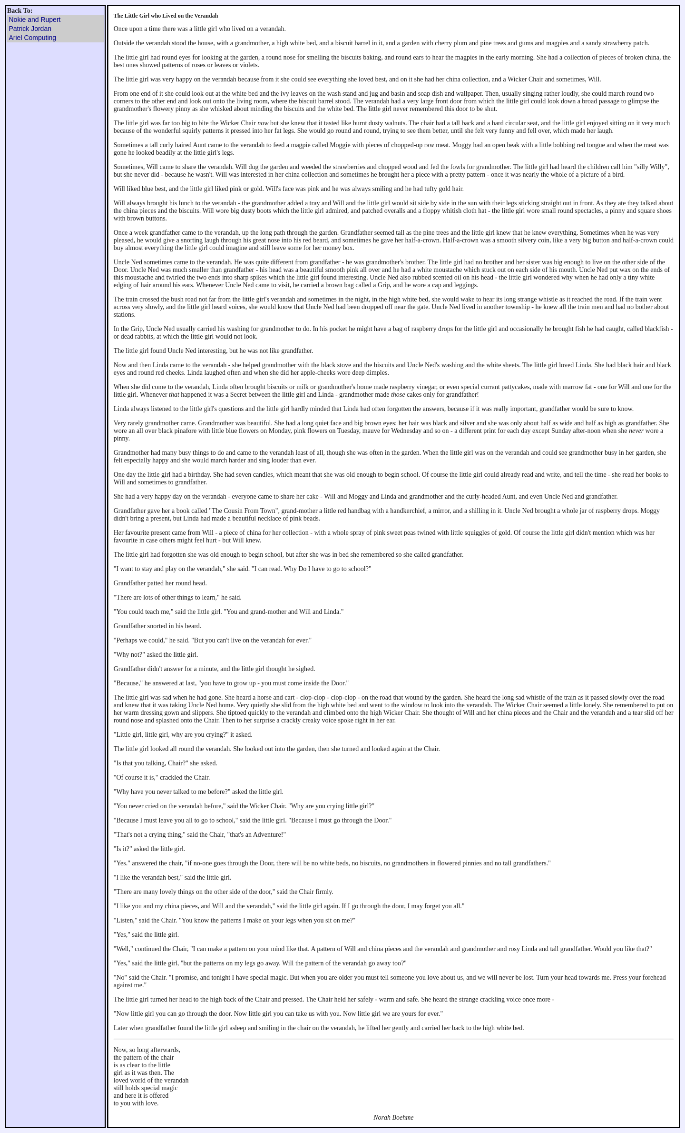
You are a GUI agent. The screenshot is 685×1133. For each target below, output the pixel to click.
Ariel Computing (33, 37)
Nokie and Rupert (35, 19)
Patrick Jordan (30, 28)
